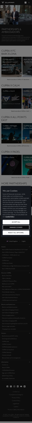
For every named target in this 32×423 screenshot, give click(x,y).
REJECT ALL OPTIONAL (16, 232)
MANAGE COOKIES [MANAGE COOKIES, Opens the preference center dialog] (16, 227)
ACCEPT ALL (16, 222)
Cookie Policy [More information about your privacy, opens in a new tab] (9, 216)
